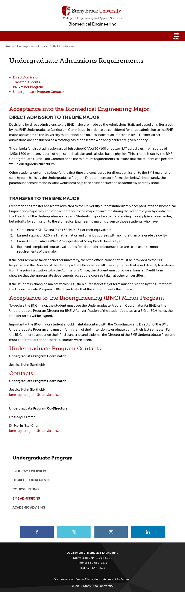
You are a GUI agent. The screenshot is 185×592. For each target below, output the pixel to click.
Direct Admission (26, 77)
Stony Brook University (98, 586)
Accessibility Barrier (116, 579)
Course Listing (25, 489)
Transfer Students (26, 82)
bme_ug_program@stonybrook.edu (36, 395)
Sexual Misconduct (88, 579)
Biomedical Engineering (92, 24)
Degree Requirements (31, 480)
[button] (92, 36)
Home (10, 46)
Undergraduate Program (33, 46)
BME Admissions (63, 46)
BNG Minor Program (28, 87)
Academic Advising (28, 507)
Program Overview (29, 471)
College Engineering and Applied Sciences (92, 18)
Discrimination (63, 579)
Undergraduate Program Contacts (39, 92)
